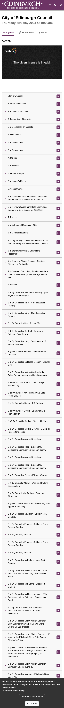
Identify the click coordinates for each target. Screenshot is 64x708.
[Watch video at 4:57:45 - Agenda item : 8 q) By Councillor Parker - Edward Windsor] (58, 475)
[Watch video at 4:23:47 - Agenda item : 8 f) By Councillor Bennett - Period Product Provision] (58, 353)
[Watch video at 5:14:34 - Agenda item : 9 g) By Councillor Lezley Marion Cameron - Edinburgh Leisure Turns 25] (58, 665)
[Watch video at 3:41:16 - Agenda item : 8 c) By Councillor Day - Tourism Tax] (58, 323)
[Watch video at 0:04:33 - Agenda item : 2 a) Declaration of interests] (58, 127)
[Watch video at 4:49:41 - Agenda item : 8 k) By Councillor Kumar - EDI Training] (58, 403)
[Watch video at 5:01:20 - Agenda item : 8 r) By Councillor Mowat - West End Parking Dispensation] (58, 484)
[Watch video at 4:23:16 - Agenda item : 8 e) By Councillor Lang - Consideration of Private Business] (58, 343)
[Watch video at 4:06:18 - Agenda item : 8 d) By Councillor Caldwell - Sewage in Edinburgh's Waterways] (58, 332)
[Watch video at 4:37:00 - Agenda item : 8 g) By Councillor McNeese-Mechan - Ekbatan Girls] (58, 363)
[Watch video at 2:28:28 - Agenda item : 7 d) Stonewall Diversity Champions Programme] (58, 252)
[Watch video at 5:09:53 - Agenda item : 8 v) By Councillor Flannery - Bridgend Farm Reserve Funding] (58, 544)
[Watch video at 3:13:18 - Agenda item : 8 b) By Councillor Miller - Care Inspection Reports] (58, 304)
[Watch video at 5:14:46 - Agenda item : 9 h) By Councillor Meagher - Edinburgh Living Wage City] (58, 676)
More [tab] (42, 32)
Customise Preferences (32, 697)
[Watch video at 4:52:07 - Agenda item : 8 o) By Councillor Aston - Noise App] (58, 439)
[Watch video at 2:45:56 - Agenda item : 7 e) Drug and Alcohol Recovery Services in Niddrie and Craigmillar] (58, 262)
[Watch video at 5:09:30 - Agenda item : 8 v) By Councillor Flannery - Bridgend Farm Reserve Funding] (58, 526)
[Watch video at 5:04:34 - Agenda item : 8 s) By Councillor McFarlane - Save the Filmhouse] (58, 495)
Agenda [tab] (8, 32)
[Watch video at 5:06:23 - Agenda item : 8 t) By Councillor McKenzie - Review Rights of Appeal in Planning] (58, 505)
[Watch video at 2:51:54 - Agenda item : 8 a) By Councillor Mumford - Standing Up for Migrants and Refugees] (58, 294)
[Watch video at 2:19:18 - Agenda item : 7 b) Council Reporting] (58, 233)
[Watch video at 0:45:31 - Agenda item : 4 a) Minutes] (58, 166)
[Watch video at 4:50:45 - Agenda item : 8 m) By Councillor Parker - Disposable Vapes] (58, 421)
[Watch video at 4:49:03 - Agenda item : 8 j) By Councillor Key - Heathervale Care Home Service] (58, 394)
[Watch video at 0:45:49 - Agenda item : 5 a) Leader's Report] (58, 181)
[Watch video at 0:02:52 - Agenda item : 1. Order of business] (58, 104)
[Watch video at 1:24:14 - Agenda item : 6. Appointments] (58, 189)
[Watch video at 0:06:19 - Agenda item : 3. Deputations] (58, 135)
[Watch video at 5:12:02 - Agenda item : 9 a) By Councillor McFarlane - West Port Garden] (58, 562)
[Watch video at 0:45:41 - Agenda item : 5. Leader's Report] (58, 174)
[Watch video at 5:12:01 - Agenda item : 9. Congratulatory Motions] (58, 553)
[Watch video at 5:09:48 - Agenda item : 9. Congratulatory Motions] (58, 535)
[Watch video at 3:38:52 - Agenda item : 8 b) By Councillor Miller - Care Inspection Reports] (58, 314)
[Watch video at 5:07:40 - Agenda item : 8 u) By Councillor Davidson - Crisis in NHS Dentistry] (58, 515)
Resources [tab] (26, 32)
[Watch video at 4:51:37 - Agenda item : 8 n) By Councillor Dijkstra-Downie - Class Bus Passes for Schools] (58, 430)
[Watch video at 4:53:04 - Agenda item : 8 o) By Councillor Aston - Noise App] (58, 457)
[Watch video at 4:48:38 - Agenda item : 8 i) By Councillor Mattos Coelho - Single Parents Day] (58, 384)
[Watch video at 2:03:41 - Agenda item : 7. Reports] (58, 217)
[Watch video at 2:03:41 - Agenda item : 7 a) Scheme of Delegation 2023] (58, 225)
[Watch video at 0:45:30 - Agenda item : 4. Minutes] (58, 158)
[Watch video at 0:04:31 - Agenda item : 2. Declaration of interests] (58, 119)
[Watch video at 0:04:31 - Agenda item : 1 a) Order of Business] (58, 112)
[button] (49, 5)
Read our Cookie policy (13, 691)
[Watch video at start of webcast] (58, 96)
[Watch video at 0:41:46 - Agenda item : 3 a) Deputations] (58, 150)
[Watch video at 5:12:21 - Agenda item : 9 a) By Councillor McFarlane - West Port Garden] (58, 585)
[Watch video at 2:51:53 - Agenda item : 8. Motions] (58, 285)
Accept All (32, 703)
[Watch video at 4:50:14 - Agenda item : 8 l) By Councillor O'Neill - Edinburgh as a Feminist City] (58, 412)
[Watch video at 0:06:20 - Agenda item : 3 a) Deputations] (58, 143)
